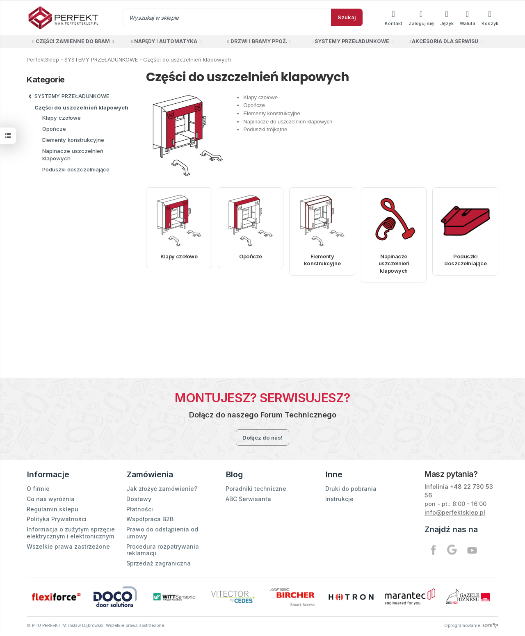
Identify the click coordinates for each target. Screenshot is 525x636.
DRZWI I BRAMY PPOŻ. (257, 41)
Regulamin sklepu (52, 507)
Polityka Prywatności (57, 517)
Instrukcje (339, 497)
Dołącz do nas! (262, 437)
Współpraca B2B (149, 517)
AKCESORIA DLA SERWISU (443, 41)
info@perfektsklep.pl (455, 512)
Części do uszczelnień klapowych (81, 107)
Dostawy (138, 497)
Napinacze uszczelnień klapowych (394, 263)
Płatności (139, 507)
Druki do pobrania (351, 487)
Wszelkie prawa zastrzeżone (68, 545)
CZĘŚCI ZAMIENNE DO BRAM (71, 41)
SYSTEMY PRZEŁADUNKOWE (350, 41)
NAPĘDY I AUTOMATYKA (164, 41)
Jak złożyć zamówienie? (161, 487)
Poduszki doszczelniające (465, 260)
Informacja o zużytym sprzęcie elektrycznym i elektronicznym (71, 531)
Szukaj (347, 17)
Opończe (250, 256)
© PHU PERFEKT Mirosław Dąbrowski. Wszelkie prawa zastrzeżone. (96, 624)
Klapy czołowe (178, 256)
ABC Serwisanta (248, 497)
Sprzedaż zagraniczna (158, 561)
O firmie (38, 487)
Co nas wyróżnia (51, 497)
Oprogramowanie (471, 624)
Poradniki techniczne (256, 487)
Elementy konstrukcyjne (322, 260)
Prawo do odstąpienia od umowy (162, 531)
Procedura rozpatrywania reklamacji (162, 549)
